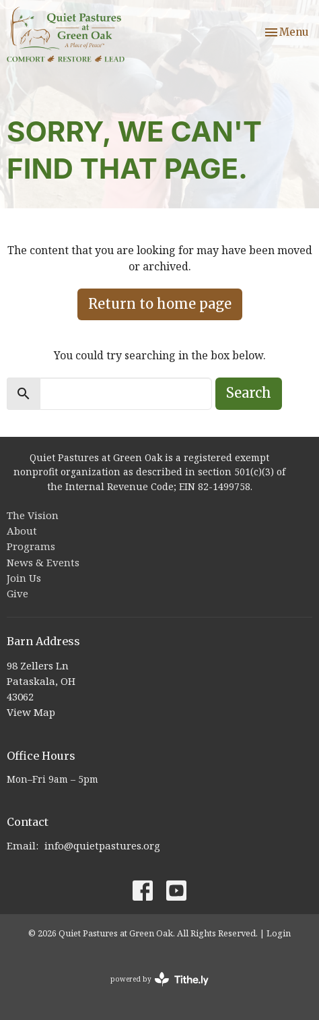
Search (248, 392)
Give (17, 593)
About (22, 530)
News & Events (43, 562)
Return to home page (160, 303)
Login (279, 933)
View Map (31, 712)
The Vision (33, 515)
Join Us (24, 577)
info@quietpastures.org (102, 845)
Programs (31, 546)
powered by (159, 979)
